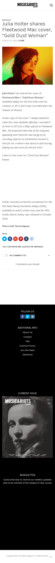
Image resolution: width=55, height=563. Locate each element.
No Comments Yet (18, 255)
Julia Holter (27, 247)
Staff (21, 40)
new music (38, 247)
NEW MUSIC (6, 20)
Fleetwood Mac (14, 247)
